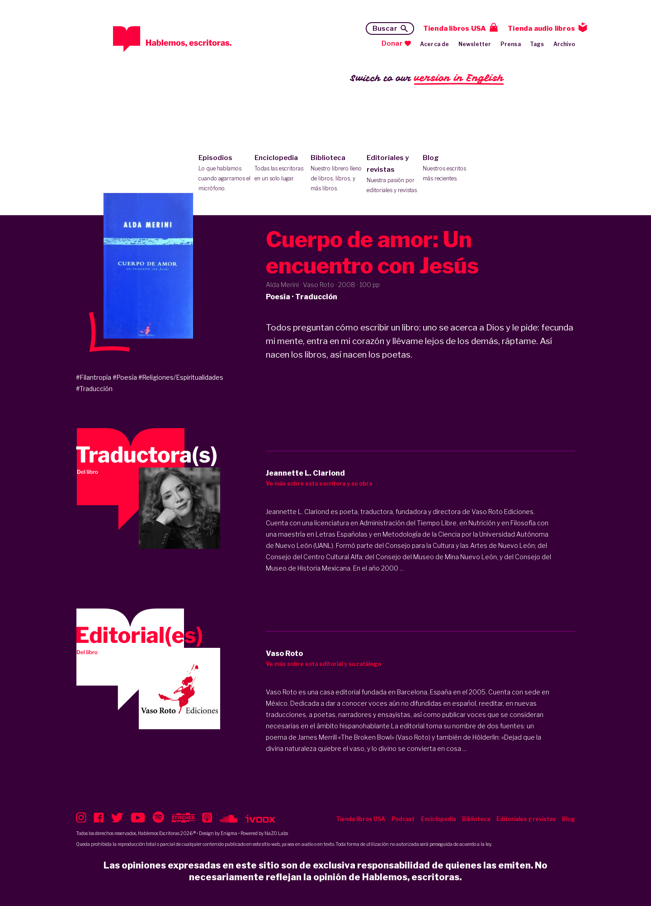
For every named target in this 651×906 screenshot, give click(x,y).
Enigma (229, 833)
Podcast (403, 819)
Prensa (510, 44)
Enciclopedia (281, 169)
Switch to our (427, 78)
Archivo (564, 44)
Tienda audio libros (541, 28)
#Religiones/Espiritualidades (180, 377)
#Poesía (125, 377)
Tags (537, 44)
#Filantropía (93, 377)
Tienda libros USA (454, 28)
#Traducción (94, 388)
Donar (392, 43)
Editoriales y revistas (393, 174)
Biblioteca (337, 173)
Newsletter (474, 44)
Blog (449, 169)
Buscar (385, 28)
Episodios (224, 173)
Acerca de (434, 44)
